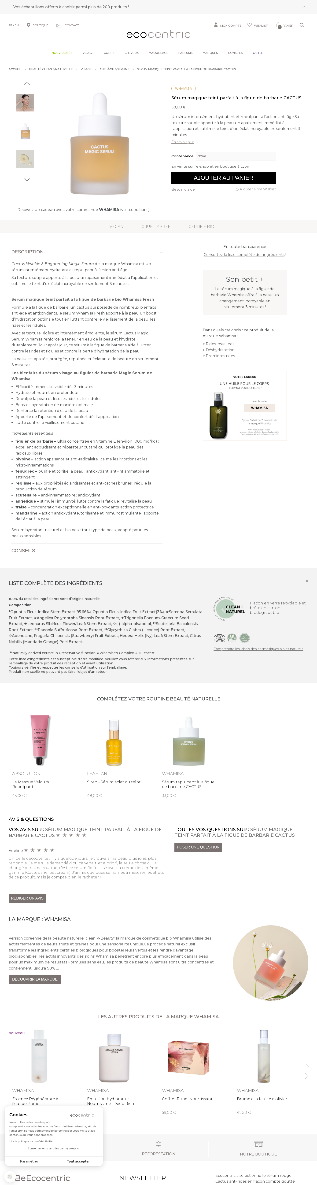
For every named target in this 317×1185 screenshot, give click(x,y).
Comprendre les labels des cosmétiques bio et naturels (258, 649)
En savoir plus (182, 142)
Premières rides (220, 356)
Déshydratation (220, 350)
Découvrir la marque (35, 979)
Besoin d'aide (183, 189)
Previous (27, 83)
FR (10, 25)
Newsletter (135, 1178)
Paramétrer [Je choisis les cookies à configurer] (29, 1161)
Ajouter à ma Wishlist (258, 189)
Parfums (185, 53)
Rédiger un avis (27, 898)
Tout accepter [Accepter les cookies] (78, 1161)
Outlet (259, 53)
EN (17, 25)
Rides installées (220, 344)
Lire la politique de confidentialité (30, 1141)
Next (27, 179)
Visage (88, 53)
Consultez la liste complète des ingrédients (244, 254)
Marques (210, 53)
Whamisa (183, 88)
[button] (10, 1177)
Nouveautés (62, 53)
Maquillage (158, 53)
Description (27, 251)
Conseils (235, 53)
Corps (109, 53)
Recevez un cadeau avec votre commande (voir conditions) (84, 209)
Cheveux (132, 53)
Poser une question (198, 847)
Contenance (182, 156)
